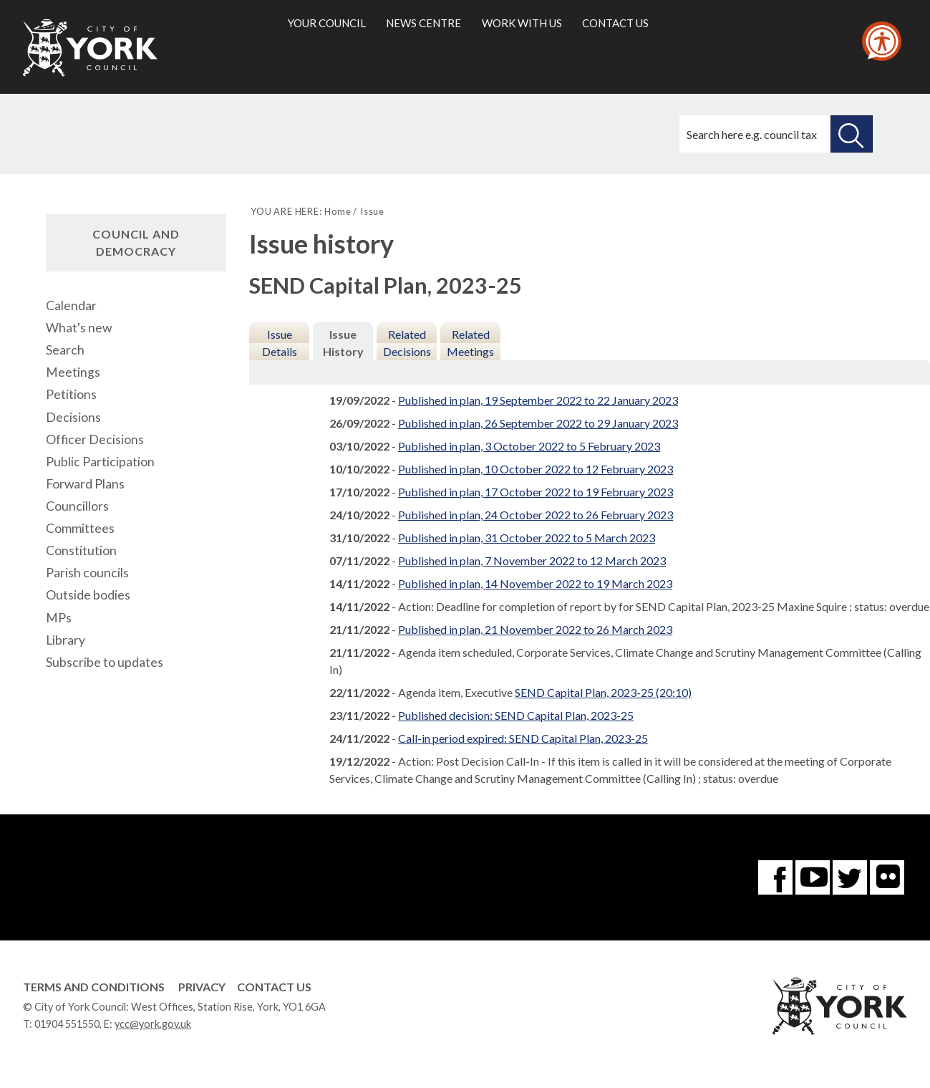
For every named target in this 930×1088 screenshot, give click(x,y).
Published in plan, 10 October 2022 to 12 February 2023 (535, 469)
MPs (59, 617)
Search (65, 349)
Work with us (522, 22)
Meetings (73, 372)
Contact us (615, 22)
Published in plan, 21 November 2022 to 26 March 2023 (535, 629)
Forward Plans (85, 483)
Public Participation (100, 461)
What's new (79, 327)
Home (337, 211)
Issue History (343, 342)
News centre (423, 22)
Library (65, 639)
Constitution (81, 550)
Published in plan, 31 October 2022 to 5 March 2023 (526, 537)
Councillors (77, 506)
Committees (80, 528)
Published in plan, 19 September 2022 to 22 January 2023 (538, 400)
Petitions (71, 394)
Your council (327, 22)
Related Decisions (407, 342)
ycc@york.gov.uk (153, 1024)
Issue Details (279, 342)
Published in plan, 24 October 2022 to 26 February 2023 (535, 514)
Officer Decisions (95, 439)
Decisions (73, 417)
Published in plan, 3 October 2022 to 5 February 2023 (529, 446)
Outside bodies (88, 594)
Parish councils (87, 572)
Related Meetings (470, 342)
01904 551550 (67, 1024)
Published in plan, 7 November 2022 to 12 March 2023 (532, 560)
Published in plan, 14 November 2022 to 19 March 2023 (535, 583)
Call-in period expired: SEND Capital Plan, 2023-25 (523, 738)
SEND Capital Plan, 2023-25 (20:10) (603, 692)
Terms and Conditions (94, 986)
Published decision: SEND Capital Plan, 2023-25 (516, 715)
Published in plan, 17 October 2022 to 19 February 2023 (535, 492)
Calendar (71, 305)
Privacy (202, 986)
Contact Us (274, 986)
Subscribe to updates (104, 662)
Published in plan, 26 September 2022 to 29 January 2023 (538, 423)
